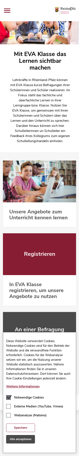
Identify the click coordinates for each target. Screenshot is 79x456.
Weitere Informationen (23, 386)
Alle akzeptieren (20, 439)
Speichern (20, 428)
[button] (7, 10)
